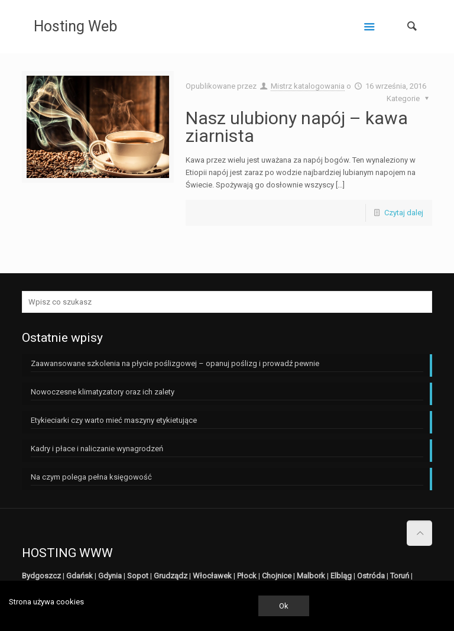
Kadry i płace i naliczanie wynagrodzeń (97, 448)
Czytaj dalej (403, 212)
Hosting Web (75, 26)
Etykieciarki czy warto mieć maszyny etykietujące (114, 420)
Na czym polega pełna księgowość (91, 477)
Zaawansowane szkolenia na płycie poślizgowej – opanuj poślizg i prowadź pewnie (175, 363)
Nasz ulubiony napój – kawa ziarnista (297, 127)
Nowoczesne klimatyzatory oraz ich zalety (102, 391)
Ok (283, 605)
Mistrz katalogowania (308, 86)
